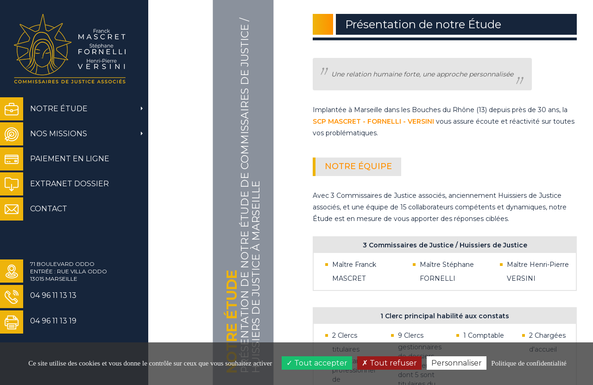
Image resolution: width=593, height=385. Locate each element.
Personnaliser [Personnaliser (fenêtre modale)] (456, 363)
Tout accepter (316, 363)
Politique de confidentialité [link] (528, 363)
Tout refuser (389, 363)
